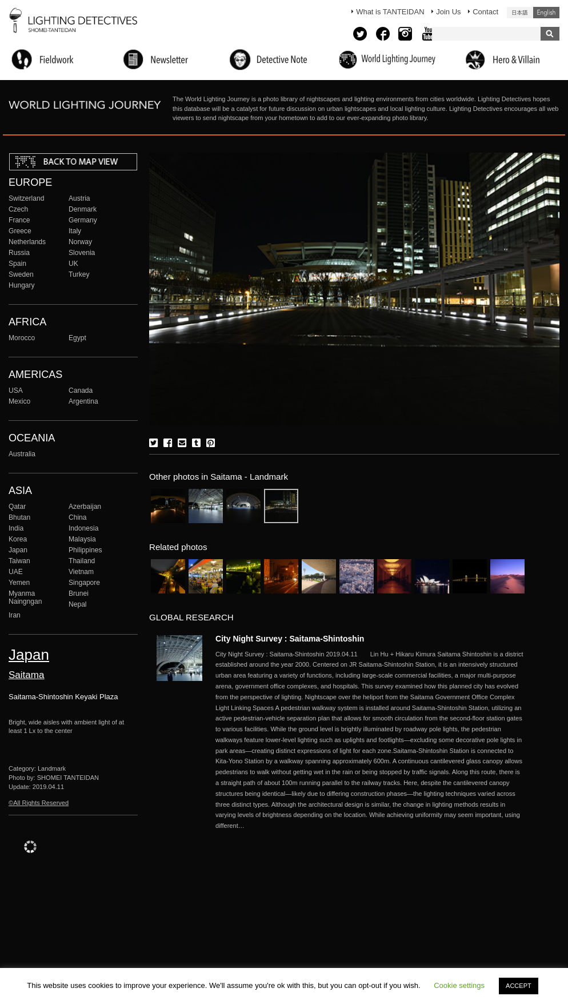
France (19, 220)
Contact (485, 11)
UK (73, 264)
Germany (83, 220)
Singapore (84, 583)
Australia (22, 454)
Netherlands (27, 242)
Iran (15, 615)
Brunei (79, 593)
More (369, 740)
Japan (18, 550)
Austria (79, 198)
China (78, 517)
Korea (18, 539)
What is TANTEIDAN (390, 11)
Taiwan (19, 561)
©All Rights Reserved (39, 802)
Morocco (22, 338)
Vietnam (81, 572)
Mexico (19, 401)
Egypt (77, 338)
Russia (19, 253)
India (16, 528)
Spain (17, 264)
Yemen (19, 583)
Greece (20, 231)
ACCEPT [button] (518, 985)
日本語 (520, 12)
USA (16, 391)
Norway (80, 242)
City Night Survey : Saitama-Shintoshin (289, 638)
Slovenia (82, 253)
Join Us (448, 11)
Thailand (82, 561)
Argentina (83, 401)
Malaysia (82, 539)
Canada (81, 391)
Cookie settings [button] (459, 985)
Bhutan (19, 517)
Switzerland (26, 198)
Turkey (79, 274)
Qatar (17, 507)
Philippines (85, 550)
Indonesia (83, 528)
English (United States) (546, 12)
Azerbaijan (85, 507)
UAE (16, 572)
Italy (75, 231)
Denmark (83, 209)
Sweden (21, 274)
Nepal (78, 604)
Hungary (22, 285)
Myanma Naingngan (25, 597)
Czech (18, 209)
